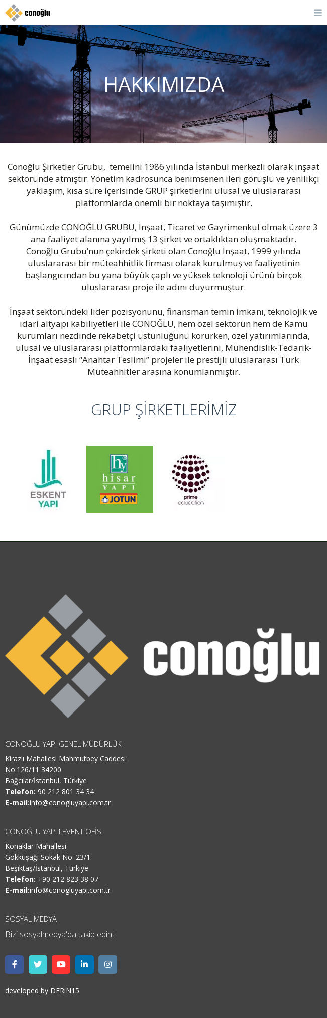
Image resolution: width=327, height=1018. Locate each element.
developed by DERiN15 (42, 990)
